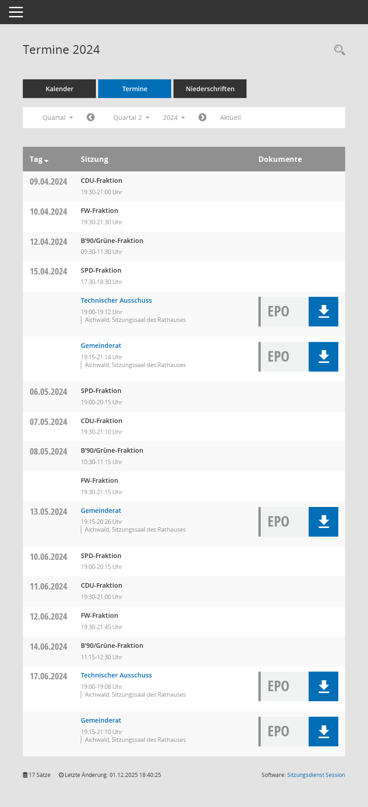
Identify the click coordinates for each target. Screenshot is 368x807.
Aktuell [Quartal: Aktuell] (230, 117)
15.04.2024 (48, 271)
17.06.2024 (48, 676)
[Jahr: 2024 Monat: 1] (90, 117)
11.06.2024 (48, 586)
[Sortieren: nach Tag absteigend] (46, 159)
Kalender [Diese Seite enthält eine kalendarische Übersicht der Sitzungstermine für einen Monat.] (60, 88)
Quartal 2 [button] (131, 117)
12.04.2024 (48, 241)
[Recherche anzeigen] (337, 50)
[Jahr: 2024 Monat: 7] (202, 117)
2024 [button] (174, 117)
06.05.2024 (48, 391)
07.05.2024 (48, 421)
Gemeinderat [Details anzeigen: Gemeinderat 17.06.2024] (101, 720)
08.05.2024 (48, 451)
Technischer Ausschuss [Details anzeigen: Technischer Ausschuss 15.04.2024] (116, 300)
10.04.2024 (48, 211)
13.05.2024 (48, 511)
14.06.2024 (48, 646)
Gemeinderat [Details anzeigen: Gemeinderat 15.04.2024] (101, 345)
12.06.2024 (48, 616)
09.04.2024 (48, 181)
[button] (323, 311)
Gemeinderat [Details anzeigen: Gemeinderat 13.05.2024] (101, 510)
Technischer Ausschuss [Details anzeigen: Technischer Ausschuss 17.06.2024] (116, 675)
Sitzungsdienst (316, 775)
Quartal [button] (57, 117)
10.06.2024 (48, 556)
